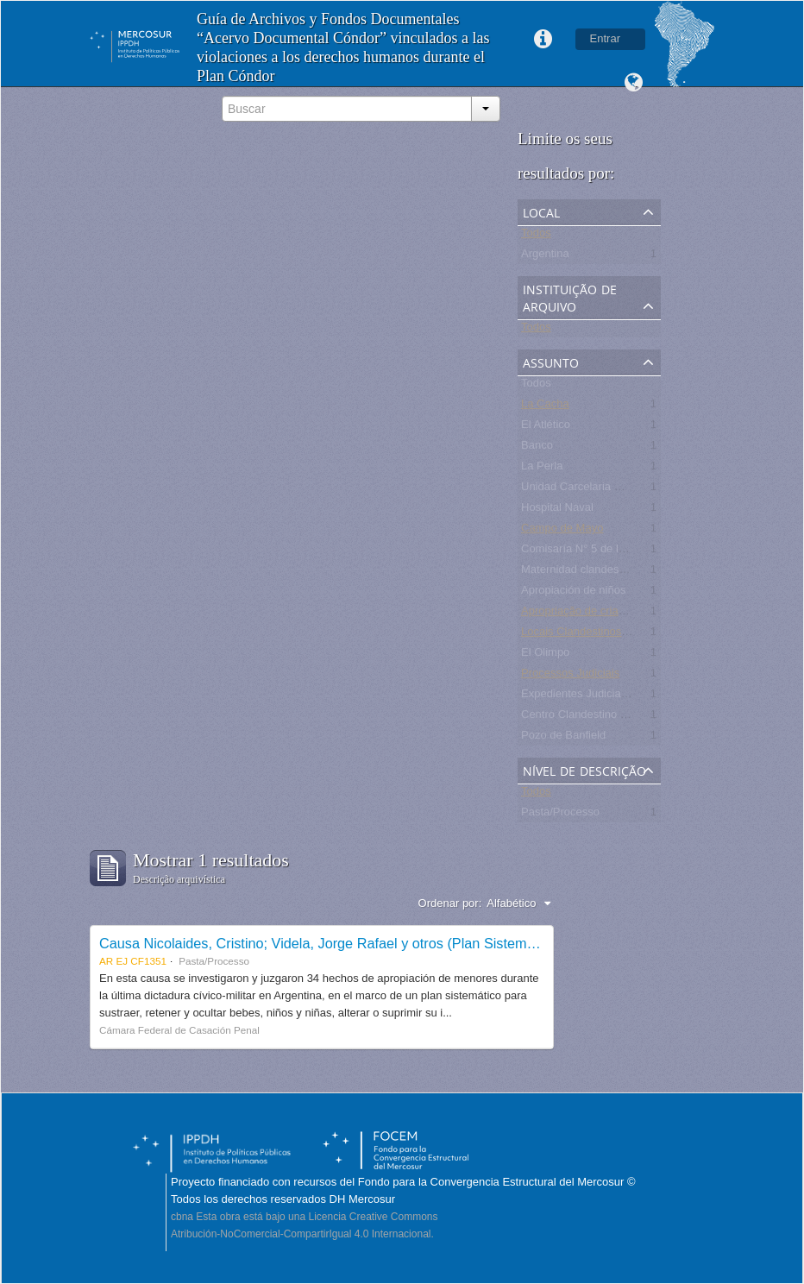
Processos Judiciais (570, 676)
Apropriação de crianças (581, 613)
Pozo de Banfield (563, 738)
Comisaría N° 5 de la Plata (587, 551)
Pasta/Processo (560, 815)
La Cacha (545, 406)
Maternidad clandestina (579, 572)
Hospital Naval (557, 510)
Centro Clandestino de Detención (604, 717)
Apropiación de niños (573, 593)
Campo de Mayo (562, 531)
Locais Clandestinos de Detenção (604, 634)
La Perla (541, 469)
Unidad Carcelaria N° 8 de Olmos (604, 489)
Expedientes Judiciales (578, 696)
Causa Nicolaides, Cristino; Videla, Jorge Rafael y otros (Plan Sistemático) (330, 943)
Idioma (633, 82)
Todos (536, 236)
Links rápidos (543, 39)
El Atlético (545, 427)
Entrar (605, 38)
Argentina (545, 256)
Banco (537, 448)
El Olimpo (545, 655)
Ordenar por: (450, 903)
